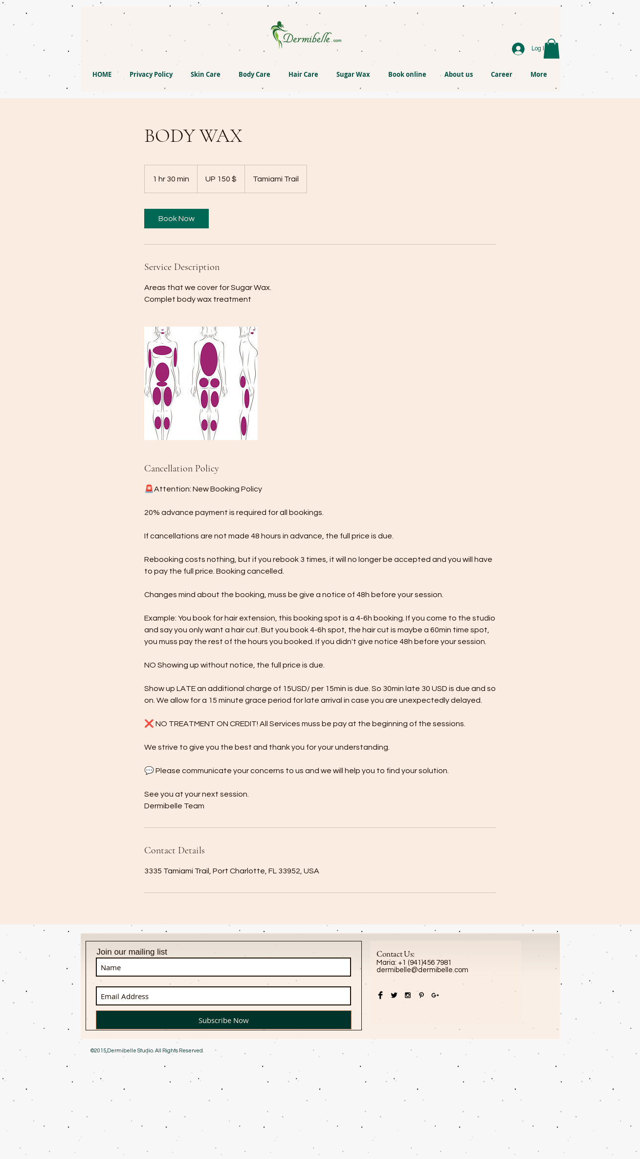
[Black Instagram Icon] (408, 995)
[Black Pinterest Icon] (421, 995)
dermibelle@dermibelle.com (422, 970)
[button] (551, 49)
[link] (176, 218)
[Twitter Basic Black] (394, 995)
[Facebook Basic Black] (380, 995)
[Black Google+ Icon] (435, 995)
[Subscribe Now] (224, 1019)
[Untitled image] (201, 383)
